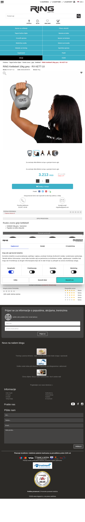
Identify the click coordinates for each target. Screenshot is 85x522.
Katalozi (47, 397)
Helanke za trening (21, 48)
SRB (82, 2)
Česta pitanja (49, 395)
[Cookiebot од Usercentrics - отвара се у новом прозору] (74, 240)
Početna (5, 62)
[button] (4, 110)
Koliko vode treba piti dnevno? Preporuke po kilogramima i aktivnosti (41, 366)
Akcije (21, 58)
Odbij (15, 280)
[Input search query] (14, 16)
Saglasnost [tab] (15, 246)
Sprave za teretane (64, 38)
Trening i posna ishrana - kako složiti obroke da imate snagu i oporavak (41, 356)
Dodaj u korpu (42, 186)
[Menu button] (2, 2)
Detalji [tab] (42, 246)
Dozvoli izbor (42, 280)
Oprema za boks (63, 33)
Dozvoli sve (70, 280)
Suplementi (21, 53)
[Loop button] (79, 16)
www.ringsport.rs (38, 496)
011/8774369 (56, 2)
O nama (8, 395)
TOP (83, 514)
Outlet (64, 58)
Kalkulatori (49, 393)
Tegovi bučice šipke (21, 33)
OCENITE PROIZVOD (49, 285)
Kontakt (8, 397)
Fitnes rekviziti (63, 28)
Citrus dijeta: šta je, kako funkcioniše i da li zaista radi (41, 377)
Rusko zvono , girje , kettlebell (31, 62)
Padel (64, 53)
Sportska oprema (63, 48)
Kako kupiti (9, 393)
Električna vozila (21, 43)
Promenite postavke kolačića (49, 491)
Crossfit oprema (21, 38)
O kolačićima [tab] (70, 246)
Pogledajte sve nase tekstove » (41, 385)
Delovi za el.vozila (63, 43)
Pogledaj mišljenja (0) (10, 213)
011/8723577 (68, 2)
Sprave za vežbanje (21, 28)
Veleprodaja (9, 399)
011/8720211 (44, 2)
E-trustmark (48, 399)
